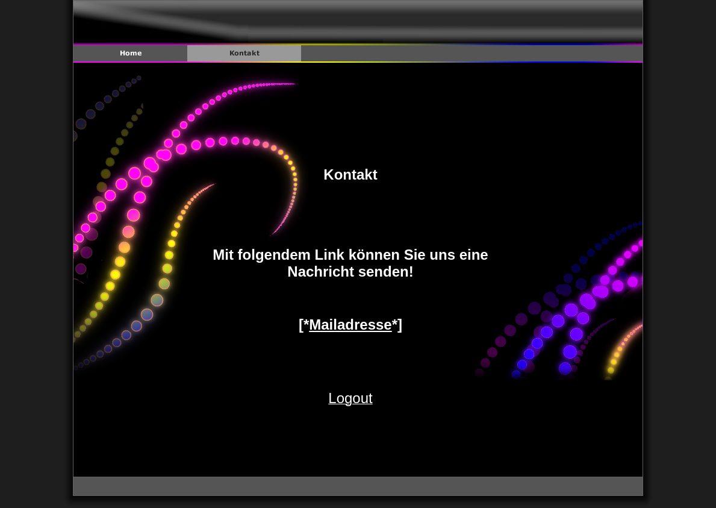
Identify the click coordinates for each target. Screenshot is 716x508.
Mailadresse (350, 324)
